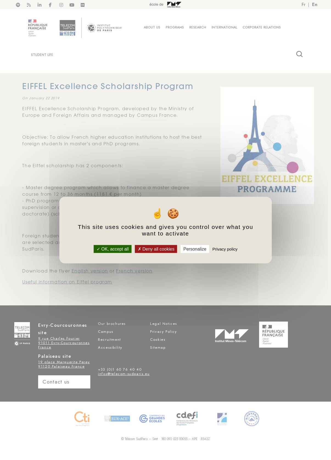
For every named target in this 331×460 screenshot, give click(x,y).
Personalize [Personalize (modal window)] (194, 248)
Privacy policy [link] (225, 248)
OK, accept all (113, 248)
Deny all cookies (156, 248)
